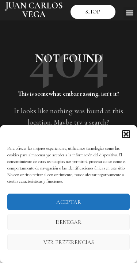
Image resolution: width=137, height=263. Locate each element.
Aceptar (68, 202)
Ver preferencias (68, 242)
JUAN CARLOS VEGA (34, 10)
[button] (126, 134)
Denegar (68, 222)
